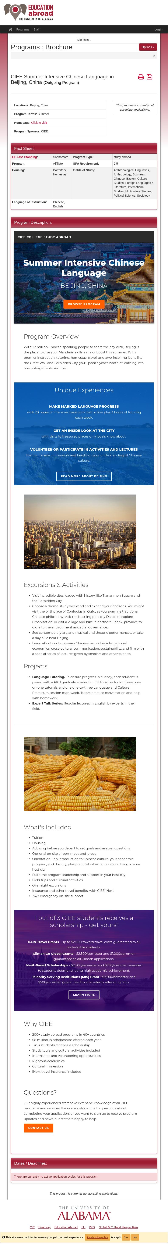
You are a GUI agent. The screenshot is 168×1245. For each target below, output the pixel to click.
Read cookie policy (97, 1237)
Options (148, 47)
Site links (84, 40)
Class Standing (26, 157)
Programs (22, 29)
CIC (32, 1227)
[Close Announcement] (154, 55)
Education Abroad (65, 1227)
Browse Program (84, 304)
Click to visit (39, 122)
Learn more (84, 994)
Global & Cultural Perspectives (118, 1227)
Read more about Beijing (84, 476)
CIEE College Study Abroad (44, 237)
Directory (44, 1227)
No (135, 1237)
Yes (126, 1237)
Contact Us (38, 1128)
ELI (83, 1227)
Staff (37, 29)
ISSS (92, 1227)
